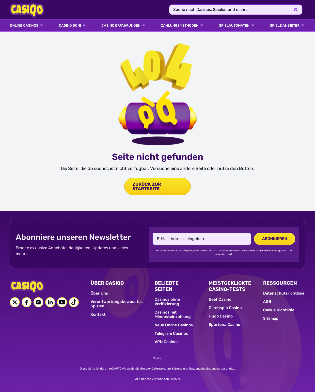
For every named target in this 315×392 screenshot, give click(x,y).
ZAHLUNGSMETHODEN (180, 26)
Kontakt (98, 314)
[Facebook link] (27, 302)
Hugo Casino (221, 316)
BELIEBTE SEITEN (167, 286)
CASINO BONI (70, 26)
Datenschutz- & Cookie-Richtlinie (258, 250)
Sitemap (271, 318)
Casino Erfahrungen (121, 26)
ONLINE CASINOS (24, 26)
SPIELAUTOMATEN (234, 26)
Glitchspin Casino (225, 307)
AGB (267, 301)
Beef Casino (220, 299)
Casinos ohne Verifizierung (167, 301)
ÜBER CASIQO (107, 283)
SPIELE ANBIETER (284, 26)
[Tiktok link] (74, 302)
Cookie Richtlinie (278, 310)
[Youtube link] (62, 302)
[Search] (295, 9)
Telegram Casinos (171, 333)
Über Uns (99, 293)
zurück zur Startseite (146, 186)
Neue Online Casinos (174, 325)
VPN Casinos (167, 341)
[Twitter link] (15, 302)
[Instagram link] (38, 302)
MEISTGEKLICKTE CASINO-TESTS (230, 286)
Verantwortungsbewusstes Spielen (117, 303)
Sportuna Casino (224, 324)
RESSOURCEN (280, 283)
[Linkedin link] (50, 302)
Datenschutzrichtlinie (283, 293)
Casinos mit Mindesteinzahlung (173, 314)
